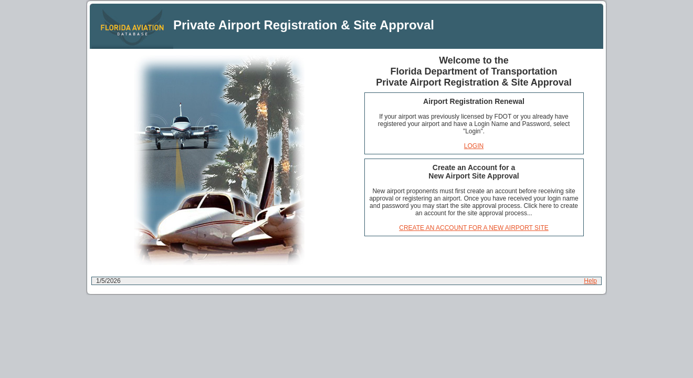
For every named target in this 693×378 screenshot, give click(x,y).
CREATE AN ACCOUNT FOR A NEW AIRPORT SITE (474, 228)
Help (590, 281)
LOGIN (474, 146)
